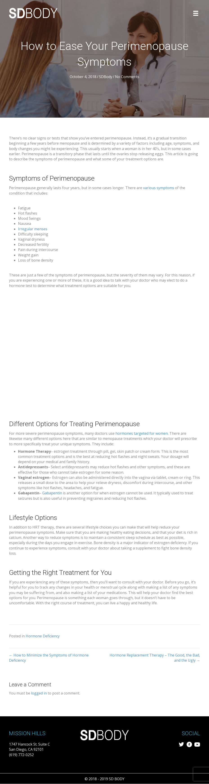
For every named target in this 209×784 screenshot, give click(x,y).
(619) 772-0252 (21, 754)
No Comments (127, 76)
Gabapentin (52, 493)
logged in (39, 693)
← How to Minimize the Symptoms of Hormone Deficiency (49, 658)
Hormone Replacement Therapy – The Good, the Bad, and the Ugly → (155, 658)
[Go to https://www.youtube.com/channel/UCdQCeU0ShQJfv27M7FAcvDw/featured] (197, 745)
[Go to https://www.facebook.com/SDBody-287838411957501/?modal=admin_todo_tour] (189, 745)
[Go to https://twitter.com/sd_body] (181, 745)
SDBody (105, 76)
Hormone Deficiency (43, 636)
